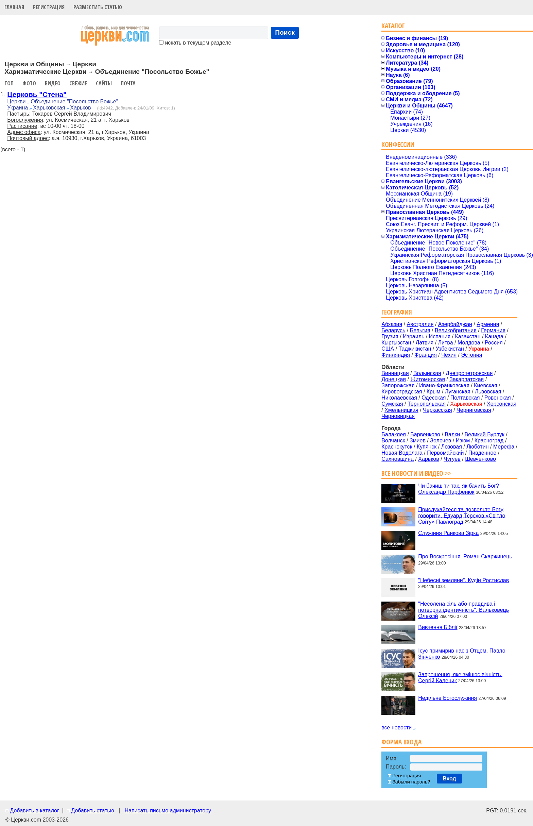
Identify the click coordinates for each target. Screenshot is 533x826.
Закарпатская (466, 379)
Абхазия (391, 324)
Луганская (457, 391)
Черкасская (437, 410)
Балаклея (393, 434)
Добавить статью (92, 810)
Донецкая (393, 379)
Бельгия (420, 330)
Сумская (392, 404)
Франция (425, 355)
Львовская (488, 391)
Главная (14, 7)
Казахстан (468, 336)
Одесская (434, 398)
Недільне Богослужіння (447, 698)
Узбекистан (450, 349)
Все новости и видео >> (416, 473)
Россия (493, 342)
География (396, 312)
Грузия (389, 336)
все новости (396, 727)
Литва (445, 342)
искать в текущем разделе (195, 43)
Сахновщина (397, 459)
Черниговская (474, 410)
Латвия (424, 342)
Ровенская (497, 398)
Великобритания (456, 330)
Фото (29, 83)
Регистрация (49, 7)
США (387, 349)
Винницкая (395, 373)
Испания (440, 336)
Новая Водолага (402, 453)
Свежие (78, 83)
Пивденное (482, 453)
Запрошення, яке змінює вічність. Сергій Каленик (460, 677)
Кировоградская (401, 391)
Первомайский (445, 453)
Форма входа (401, 741)
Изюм (463, 440)
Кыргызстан (396, 342)
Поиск (285, 32)
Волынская (427, 373)
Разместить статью (97, 7)
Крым (434, 391)
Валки (452, 434)
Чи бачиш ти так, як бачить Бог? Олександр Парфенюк (458, 489)
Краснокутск (396, 447)
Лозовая (451, 447)
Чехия (449, 355)
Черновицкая (398, 416)
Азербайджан (455, 324)
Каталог (393, 25)
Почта (128, 83)
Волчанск (393, 440)
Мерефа (503, 447)
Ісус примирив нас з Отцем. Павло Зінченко (461, 654)
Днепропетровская (469, 373)
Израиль (413, 336)
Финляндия (395, 355)
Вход (449, 778)
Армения (488, 324)
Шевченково (480, 459)
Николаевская (399, 398)
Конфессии (397, 144)
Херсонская (501, 404)
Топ (9, 83)
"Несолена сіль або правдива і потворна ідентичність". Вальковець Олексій (463, 610)
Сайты (104, 83)
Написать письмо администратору (167, 810)
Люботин (477, 447)
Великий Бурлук (484, 434)
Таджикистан (415, 349)
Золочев (440, 440)
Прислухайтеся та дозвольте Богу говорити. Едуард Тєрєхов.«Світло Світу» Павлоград (461, 515)
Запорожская (397, 385)
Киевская (485, 385)
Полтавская (465, 398)
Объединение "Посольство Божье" (74, 101)
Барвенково (425, 434)
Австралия (420, 324)
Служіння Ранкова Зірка (448, 533)
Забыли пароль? (411, 782)
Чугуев (452, 459)
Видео (53, 83)
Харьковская (49, 108)
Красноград (489, 440)
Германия (493, 330)
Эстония (471, 355)
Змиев (418, 440)
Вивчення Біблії (437, 627)
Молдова (469, 342)
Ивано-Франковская (444, 385)
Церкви (16, 101)
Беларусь (393, 330)
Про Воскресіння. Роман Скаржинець (465, 556)
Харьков (80, 108)
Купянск (426, 447)
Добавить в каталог (34, 810)
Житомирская (427, 379)
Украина (17, 108)
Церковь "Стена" (37, 94)
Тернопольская (427, 404)
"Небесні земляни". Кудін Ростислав (463, 580)
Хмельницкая (401, 410)
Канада (494, 336)
